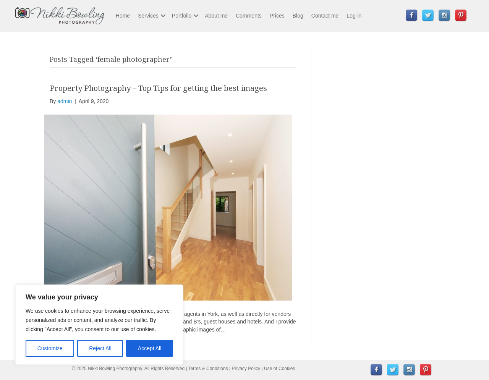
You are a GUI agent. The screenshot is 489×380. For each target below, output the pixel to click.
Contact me (325, 16)
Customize (50, 348)
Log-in (354, 16)
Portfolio (181, 16)
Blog (298, 16)
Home (123, 16)
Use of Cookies (279, 368)
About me (216, 16)
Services (148, 16)
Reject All (100, 348)
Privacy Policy (246, 368)
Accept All (149, 348)
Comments (249, 16)
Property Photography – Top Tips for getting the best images (158, 88)
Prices (277, 16)
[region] (99, 325)
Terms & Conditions (208, 368)
